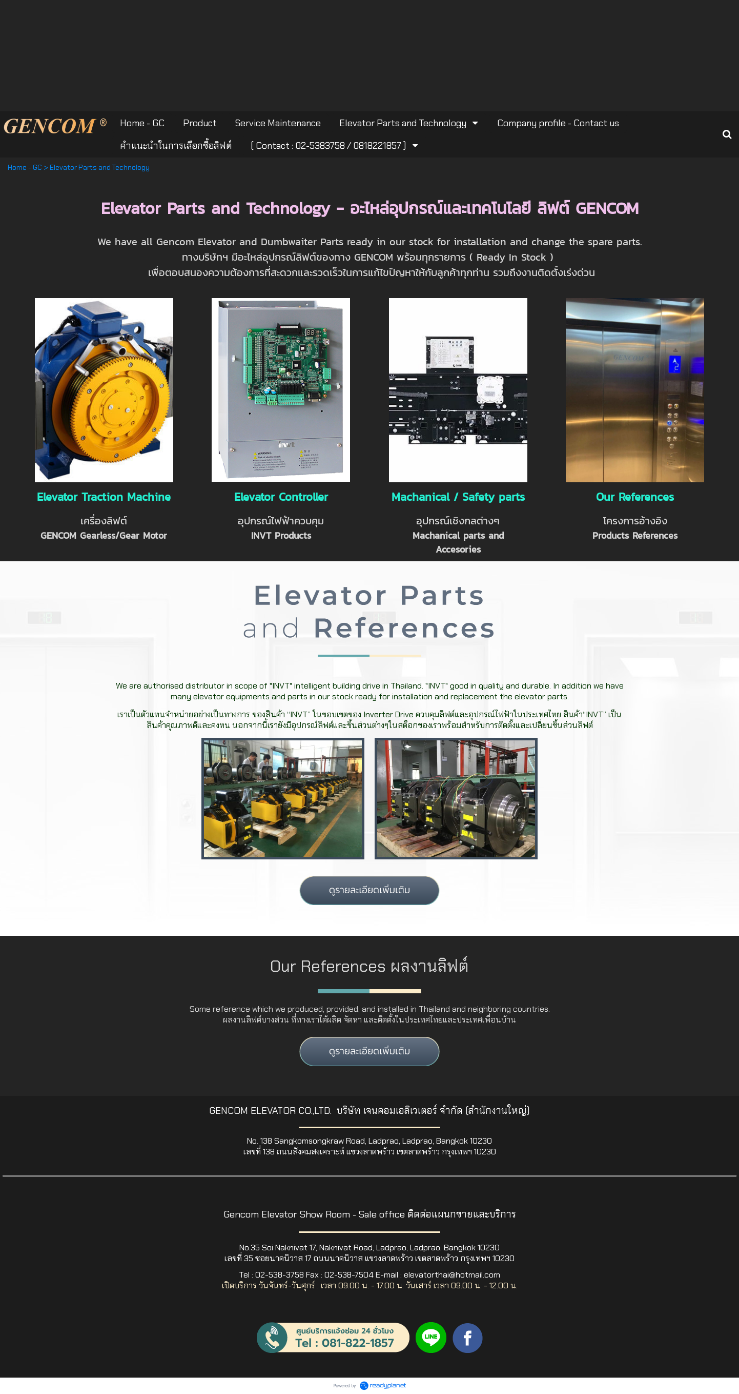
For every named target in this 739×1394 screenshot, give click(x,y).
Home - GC (25, 167)
